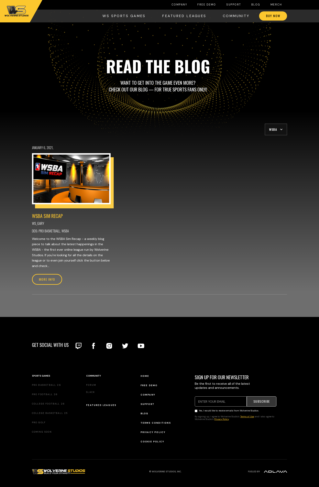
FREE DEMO (206, 4)
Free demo (149, 385)
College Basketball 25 (50, 413)
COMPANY (179, 4)
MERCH (276, 4)
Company (148, 395)
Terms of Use (247, 416)
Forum (91, 385)
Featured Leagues (101, 405)
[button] (276, 129)
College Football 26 (48, 403)
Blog (255, 4)
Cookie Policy (152, 441)
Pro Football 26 (45, 394)
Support (233, 4)
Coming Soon (42, 431)
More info (47, 279)
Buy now (273, 15)
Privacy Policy (153, 432)
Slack (90, 392)
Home (145, 376)
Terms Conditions (156, 423)
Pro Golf (39, 422)
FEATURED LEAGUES (184, 16)
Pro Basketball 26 (46, 385)
